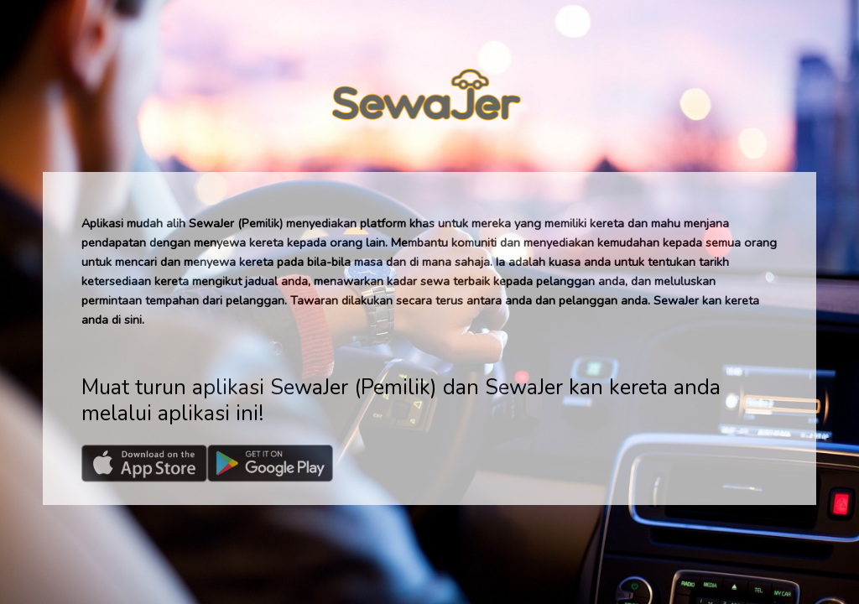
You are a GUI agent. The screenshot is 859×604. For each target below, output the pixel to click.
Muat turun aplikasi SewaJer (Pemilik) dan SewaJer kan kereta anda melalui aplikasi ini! (401, 400)
